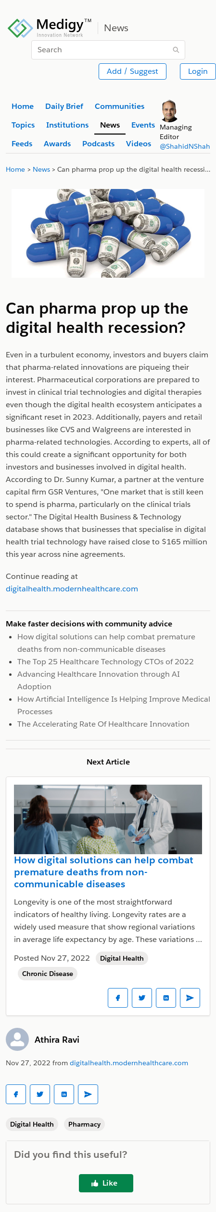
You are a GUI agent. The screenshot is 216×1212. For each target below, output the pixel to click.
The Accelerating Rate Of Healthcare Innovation (103, 724)
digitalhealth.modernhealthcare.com (129, 1063)
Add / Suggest (132, 71)
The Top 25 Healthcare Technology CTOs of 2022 (105, 662)
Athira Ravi (57, 1039)
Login (198, 71)
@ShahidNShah (185, 146)
